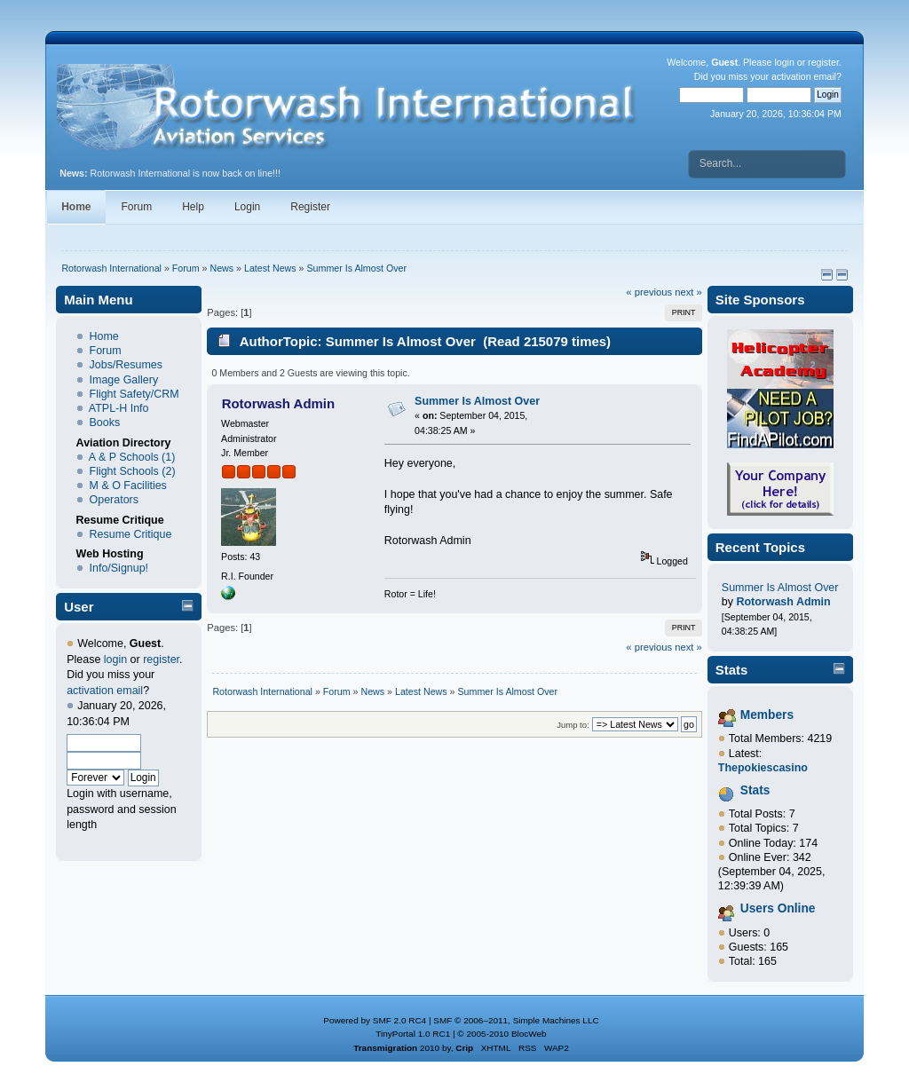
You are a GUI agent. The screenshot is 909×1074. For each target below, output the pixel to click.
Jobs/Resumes (126, 365)
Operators (114, 500)
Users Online (778, 908)
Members (767, 715)
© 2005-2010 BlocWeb (501, 1033)
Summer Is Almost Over (477, 401)
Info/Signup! (119, 568)
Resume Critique (131, 534)
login (784, 62)
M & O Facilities (128, 485)
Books (105, 422)
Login (247, 207)
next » (688, 292)
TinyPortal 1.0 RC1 (412, 1033)
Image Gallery (124, 380)
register (823, 62)
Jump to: (573, 725)
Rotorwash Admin (279, 403)
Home (76, 207)
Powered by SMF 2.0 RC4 (374, 1020)
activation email (803, 76)
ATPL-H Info (119, 408)
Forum (137, 207)
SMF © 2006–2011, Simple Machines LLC (515, 1020)
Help (193, 207)
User (78, 606)
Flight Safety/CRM (134, 394)
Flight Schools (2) (133, 471)
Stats (731, 669)
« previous (649, 292)
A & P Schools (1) (132, 457)
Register (310, 207)
